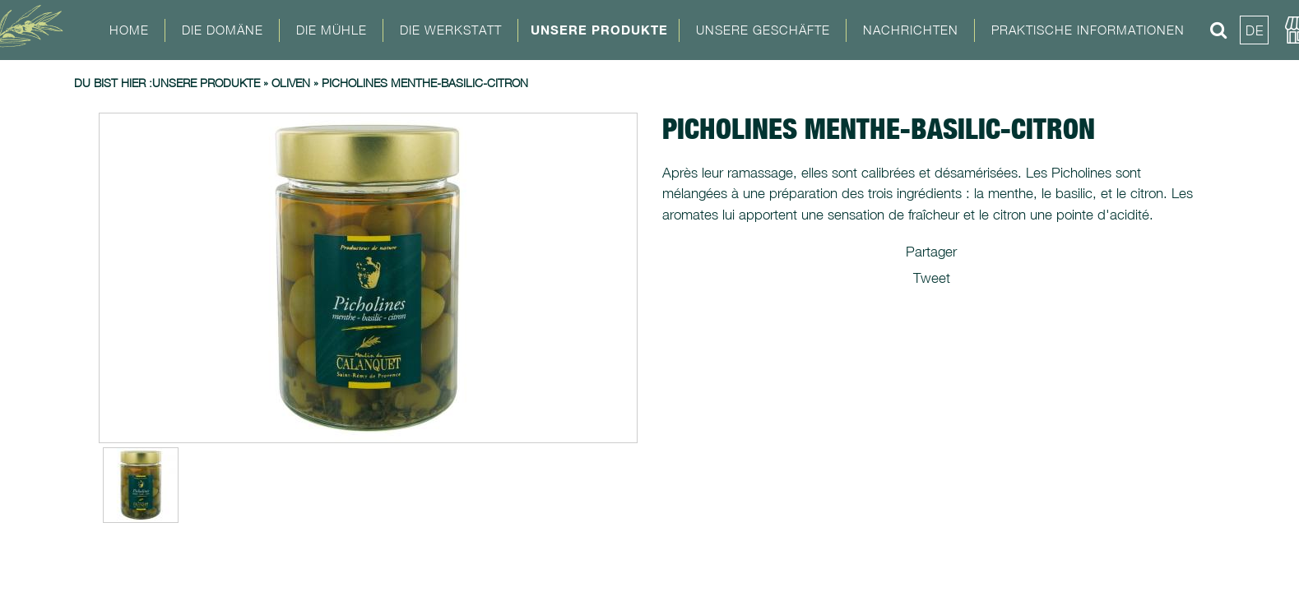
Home (129, 29)
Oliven (290, 83)
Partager (931, 251)
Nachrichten (910, 29)
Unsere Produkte (599, 29)
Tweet (931, 278)
